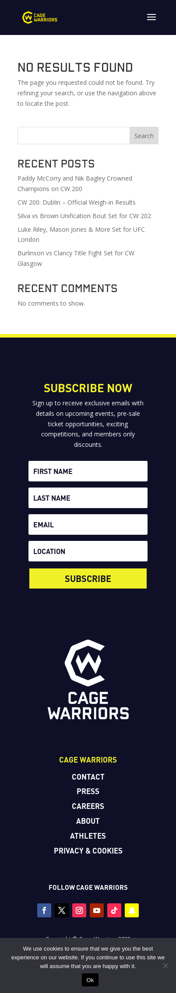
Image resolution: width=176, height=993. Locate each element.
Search (144, 136)
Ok (90, 980)
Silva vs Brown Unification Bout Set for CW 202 (84, 216)
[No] (165, 965)
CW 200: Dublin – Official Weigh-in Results (77, 202)
